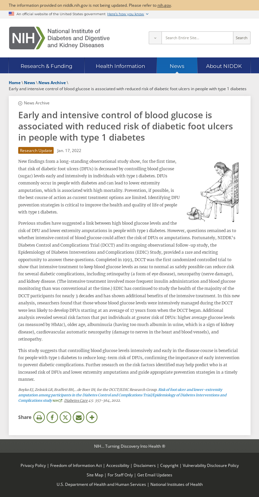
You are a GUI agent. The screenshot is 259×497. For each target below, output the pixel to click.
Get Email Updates (154, 474)
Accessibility (117, 465)
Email (78, 417)
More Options (91, 417)
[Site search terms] (197, 37)
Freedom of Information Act (76, 465)
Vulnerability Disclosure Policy (211, 465)
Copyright (169, 465)
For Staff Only (120, 474)
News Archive (37, 102)
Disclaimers (145, 465)
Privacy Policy (33, 465)
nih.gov (164, 5)
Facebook (52, 417)
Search (242, 37)
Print (39, 417)
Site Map (95, 474)
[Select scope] (155, 37)
